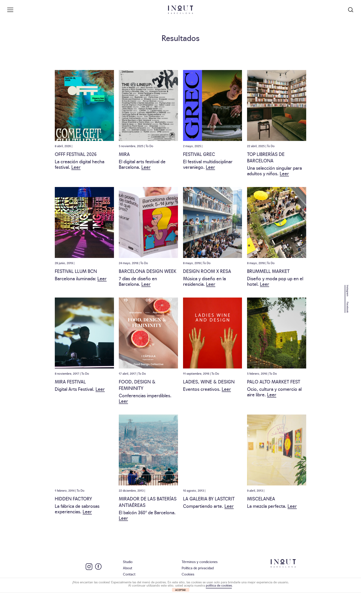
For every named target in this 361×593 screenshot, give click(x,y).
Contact (129, 574)
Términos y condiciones (200, 561)
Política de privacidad (198, 567)
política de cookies (219, 585)
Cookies (188, 574)
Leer (76, 167)
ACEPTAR (180, 590)
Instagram (347, 290)
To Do (149, 146)
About (127, 567)
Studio (128, 561)
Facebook (347, 307)
